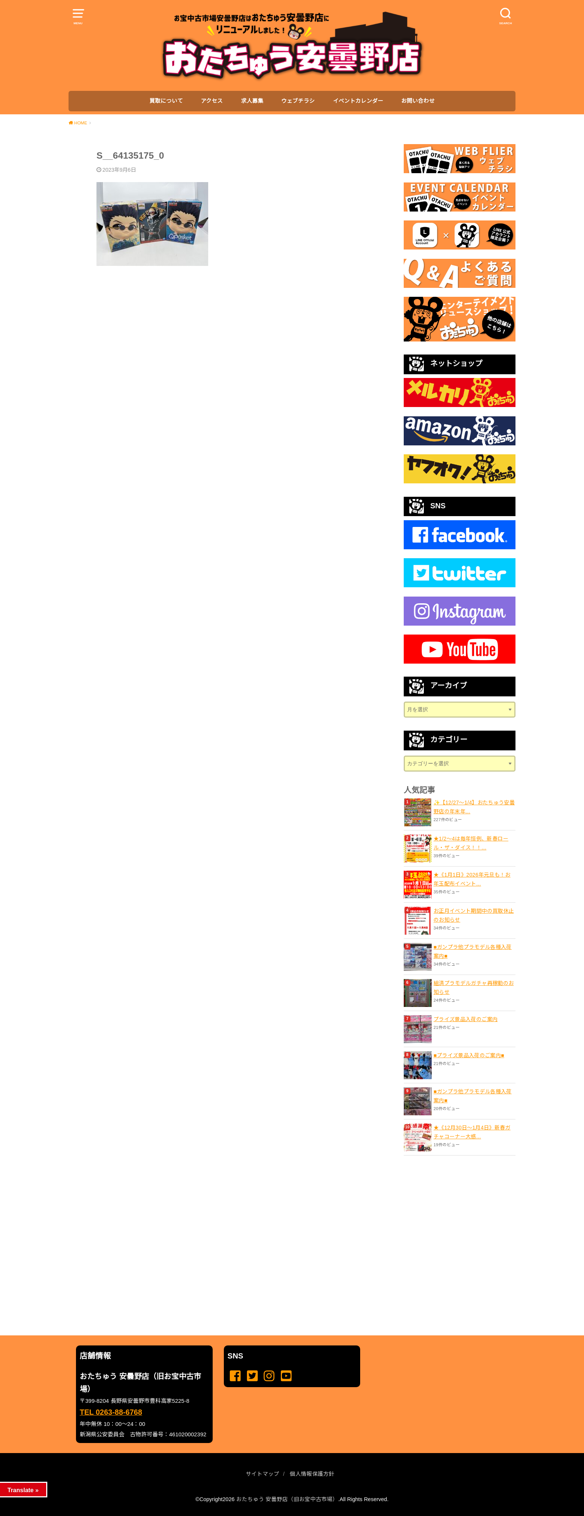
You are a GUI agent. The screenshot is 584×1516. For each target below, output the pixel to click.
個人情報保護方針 (312, 1474)
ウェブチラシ (298, 101)
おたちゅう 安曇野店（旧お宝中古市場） (287, 1499)
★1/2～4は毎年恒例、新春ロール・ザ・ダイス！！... (471, 843)
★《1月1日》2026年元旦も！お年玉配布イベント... (472, 879)
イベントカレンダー (358, 101)
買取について (166, 101)
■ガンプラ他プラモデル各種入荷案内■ (473, 951)
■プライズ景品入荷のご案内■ (469, 1055)
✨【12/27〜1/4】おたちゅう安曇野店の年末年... (474, 807)
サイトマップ (262, 1474)
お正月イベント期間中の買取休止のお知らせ (474, 915)
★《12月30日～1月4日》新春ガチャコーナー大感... (472, 1132)
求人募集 (252, 101)
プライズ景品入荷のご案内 (466, 1019)
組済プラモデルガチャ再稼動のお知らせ (474, 987)
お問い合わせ (418, 101)
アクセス (212, 101)
